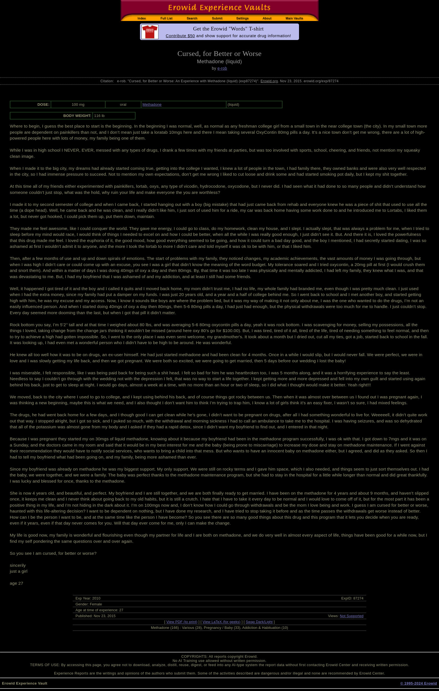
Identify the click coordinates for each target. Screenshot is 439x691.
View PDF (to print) (181, 622)
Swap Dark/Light (259, 622)
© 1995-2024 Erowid (418, 683)
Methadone (152, 104)
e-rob (222, 68)
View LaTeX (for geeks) (221, 622)
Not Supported (352, 616)
